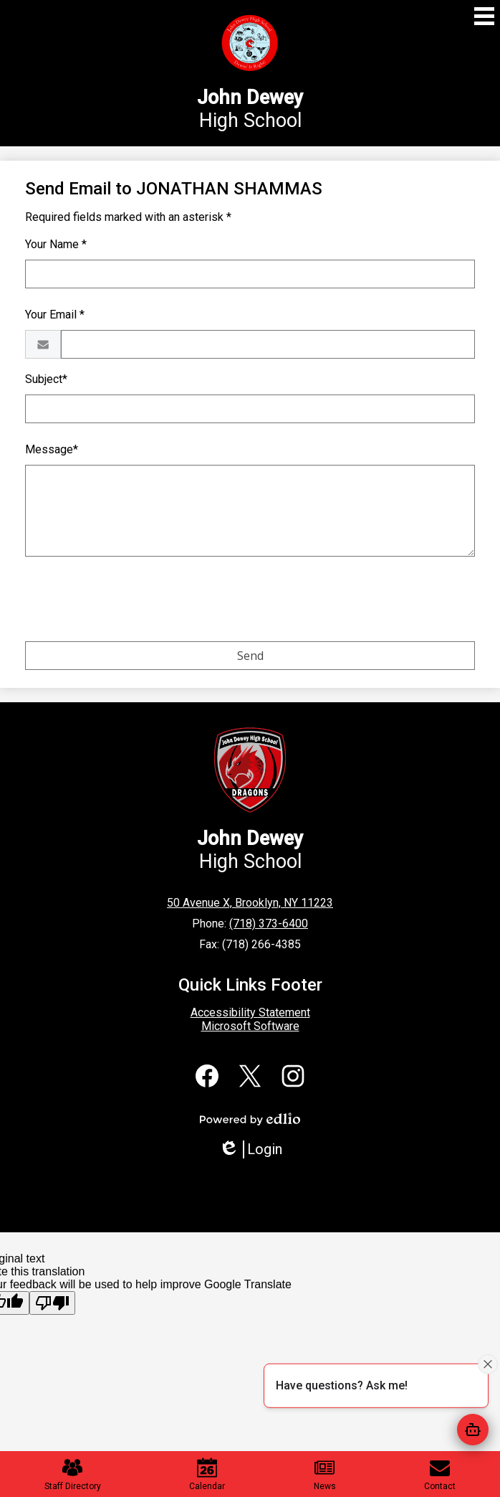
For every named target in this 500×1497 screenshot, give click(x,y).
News (325, 1474)
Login (250, 1149)
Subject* (46, 379)
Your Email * (55, 314)
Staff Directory (72, 1474)
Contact (440, 1474)
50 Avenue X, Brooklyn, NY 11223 (250, 903)
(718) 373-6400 (268, 923)
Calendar (207, 1474)
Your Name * (56, 244)
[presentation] (134, 602)
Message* (51, 449)
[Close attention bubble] (488, 1364)
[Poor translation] (52, 1303)
